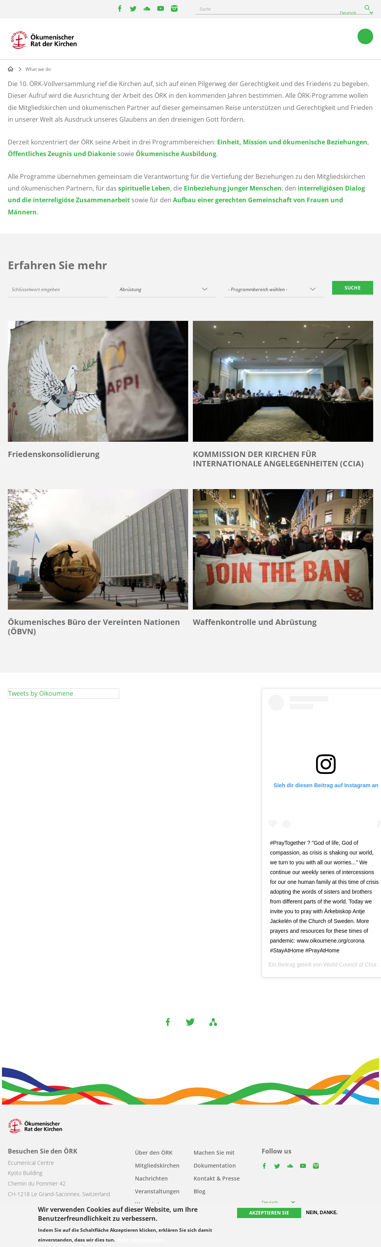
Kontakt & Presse (217, 1178)
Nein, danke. (322, 1212)
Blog (199, 1191)
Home (10, 69)
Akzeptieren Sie (269, 1212)
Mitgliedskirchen (157, 1165)
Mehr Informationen (140, 1240)
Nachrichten (151, 1178)
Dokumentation (215, 1165)
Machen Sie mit (214, 1152)
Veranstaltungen (157, 1191)
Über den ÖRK (154, 1152)
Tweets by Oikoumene (40, 693)
